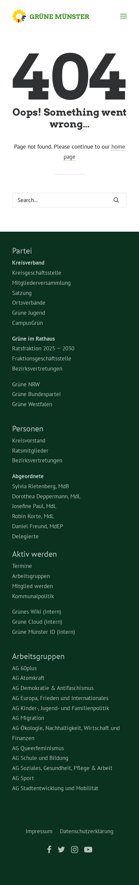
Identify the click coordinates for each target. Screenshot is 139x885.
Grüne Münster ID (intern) (43, 632)
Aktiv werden (34, 554)
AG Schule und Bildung (40, 758)
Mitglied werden (32, 586)
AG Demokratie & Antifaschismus (53, 688)
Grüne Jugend (28, 312)
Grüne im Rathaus (33, 338)
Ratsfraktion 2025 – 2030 (43, 348)
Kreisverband (28, 262)
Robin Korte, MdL (33, 516)
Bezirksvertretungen (37, 368)
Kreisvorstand (28, 440)
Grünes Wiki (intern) (36, 611)
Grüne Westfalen (32, 404)
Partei (22, 250)
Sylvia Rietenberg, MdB (40, 486)
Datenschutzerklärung (86, 831)
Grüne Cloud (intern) (37, 621)
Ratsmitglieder (30, 450)
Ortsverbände (28, 302)
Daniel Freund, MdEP (37, 526)
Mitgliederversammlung (41, 282)
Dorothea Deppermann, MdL (46, 496)
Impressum (39, 831)
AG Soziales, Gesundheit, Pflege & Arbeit (62, 768)
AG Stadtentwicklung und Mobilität (55, 788)
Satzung (22, 293)
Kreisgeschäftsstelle (36, 272)
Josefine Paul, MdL (34, 506)
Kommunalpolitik (33, 596)
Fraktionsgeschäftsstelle (41, 358)
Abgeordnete (28, 476)
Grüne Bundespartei (36, 394)
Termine (22, 566)
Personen (27, 428)
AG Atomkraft (28, 678)
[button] (123, 16)
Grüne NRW (26, 384)
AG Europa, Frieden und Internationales (60, 698)
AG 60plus (24, 668)
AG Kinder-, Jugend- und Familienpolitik (60, 708)
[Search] (69, 200)
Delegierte (25, 536)
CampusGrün (27, 322)
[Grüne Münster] (57, 16)
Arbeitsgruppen (31, 576)
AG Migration (28, 718)
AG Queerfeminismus (38, 748)
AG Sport (23, 778)
